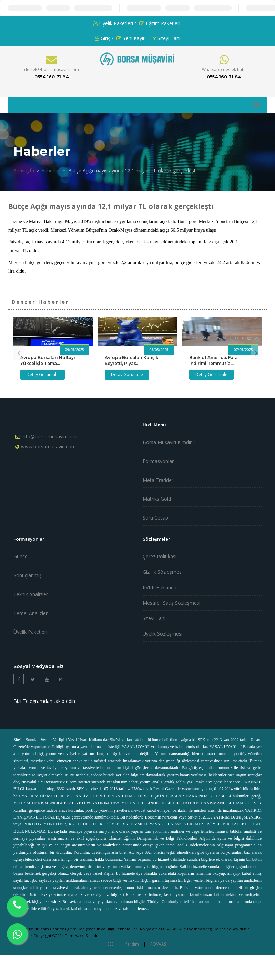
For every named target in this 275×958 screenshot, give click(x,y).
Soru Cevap (155, 517)
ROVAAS (158, 944)
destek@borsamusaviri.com (51, 69)
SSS (110, 944)
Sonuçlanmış (27, 575)
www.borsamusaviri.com (48, 446)
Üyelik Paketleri (30, 632)
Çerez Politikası (159, 556)
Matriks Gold (157, 498)
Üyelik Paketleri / (114, 23)
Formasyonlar (158, 461)
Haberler (50, 170)
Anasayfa (23, 170)
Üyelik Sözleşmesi (162, 633)
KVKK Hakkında (159, 587)
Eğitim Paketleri (159, 23)
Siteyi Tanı (166, 38)
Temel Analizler (30, 613)
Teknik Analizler (30, 594)
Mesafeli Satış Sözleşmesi (171, 603)
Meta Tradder (158, 480)
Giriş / (104, 38)
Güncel (21, 556)
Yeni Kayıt (130, 38)
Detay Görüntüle (43, 374)
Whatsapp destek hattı (224, 69)
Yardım (132, 944)
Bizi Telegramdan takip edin (44, 701)
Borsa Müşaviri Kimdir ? (169, 442)
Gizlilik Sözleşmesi (163, 572)
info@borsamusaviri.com (49, 436)
